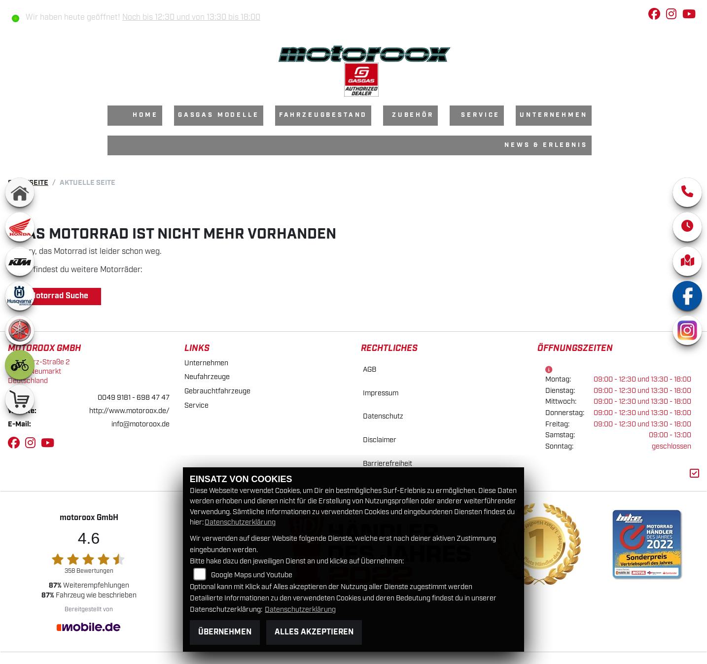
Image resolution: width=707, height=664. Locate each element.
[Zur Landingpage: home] (20, 192)
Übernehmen (224, 632)
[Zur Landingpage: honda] (20, 227)
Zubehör (413, 115)
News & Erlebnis (546, 145)
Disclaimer (379, 440)
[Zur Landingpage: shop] (20, 399)
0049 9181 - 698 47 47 (134, 397)
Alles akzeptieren (314, 632)
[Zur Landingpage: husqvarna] (20, 296)
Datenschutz (383, 416)
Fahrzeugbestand (323, 115)
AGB (369, 369)
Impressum (380, 393)
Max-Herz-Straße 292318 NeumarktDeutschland (39, 371)
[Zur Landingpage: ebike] (20, 365)
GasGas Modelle (218, 115)
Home (145, 115)
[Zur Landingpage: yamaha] (20, 330)
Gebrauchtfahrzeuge (217, 391)
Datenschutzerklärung (240, 522)
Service (480, 115)
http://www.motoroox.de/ (129, 411)
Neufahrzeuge (207, 377)
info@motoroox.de (140, 424)
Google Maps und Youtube (251, 575)
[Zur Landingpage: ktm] (20, 261)
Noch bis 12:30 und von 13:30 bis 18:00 (191, 17)
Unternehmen (553, 115)
